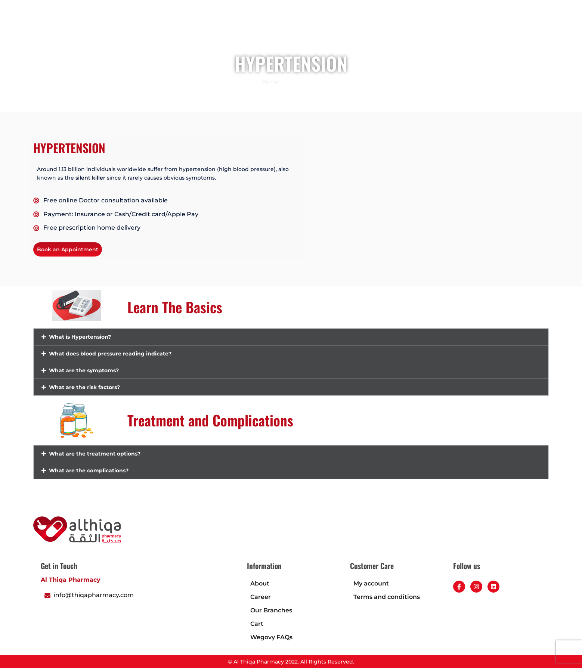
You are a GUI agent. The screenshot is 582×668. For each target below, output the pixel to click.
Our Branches (271, 610)
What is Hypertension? (80, 336)
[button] (539, 31)
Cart (256, 623)
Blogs (352, 31)
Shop (255, 31)
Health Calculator (430, 31)
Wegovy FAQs (271, 637)
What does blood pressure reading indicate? (110, 353)
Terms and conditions (386, 596)
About (259, 583)
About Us (383, 31)
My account (371, 583)
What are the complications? (89, 470)
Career (474, 31)
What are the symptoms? (84, 370)
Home (228, 31)
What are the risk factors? (84, 387)
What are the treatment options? (94, 453)
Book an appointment (303, 31)
